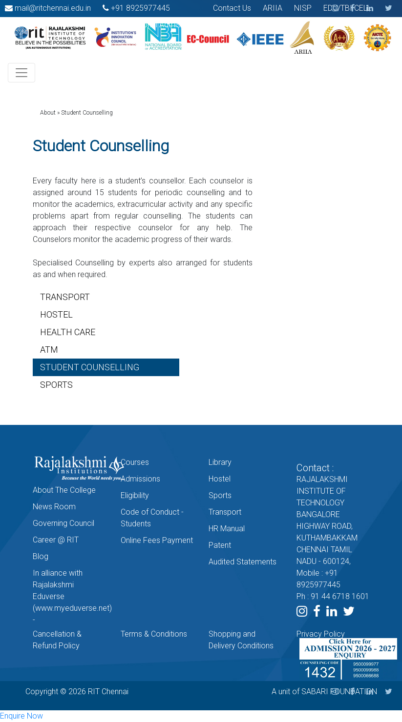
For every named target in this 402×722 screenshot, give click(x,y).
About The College (64, 490)
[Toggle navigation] (21, 72)
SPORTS (56, 385)
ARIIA (272, 8)
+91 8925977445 (140, 8)
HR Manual (227, 528)
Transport (225, 512)
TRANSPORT (65, 297)
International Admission (155, 24)
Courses (135, 462)
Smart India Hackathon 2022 (54, 24)
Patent (220, 545)
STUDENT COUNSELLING (89, 367)
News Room (54, 506)
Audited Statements (242, 561)
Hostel (220, 478)
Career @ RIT (56, 539)
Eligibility (135, 495)
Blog (40, 556)
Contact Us (232, 8)
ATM (49, 349)
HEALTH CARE (67, 332)
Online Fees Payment (157, 540)
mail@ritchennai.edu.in (53, 8)
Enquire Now (21, 716)
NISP (303, 8)
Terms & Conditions (154, 634)
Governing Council (63, 523)
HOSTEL (56, 314)
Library (220, 462)
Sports (220, 495)
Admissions (140, 478)
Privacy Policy (320, 634)
